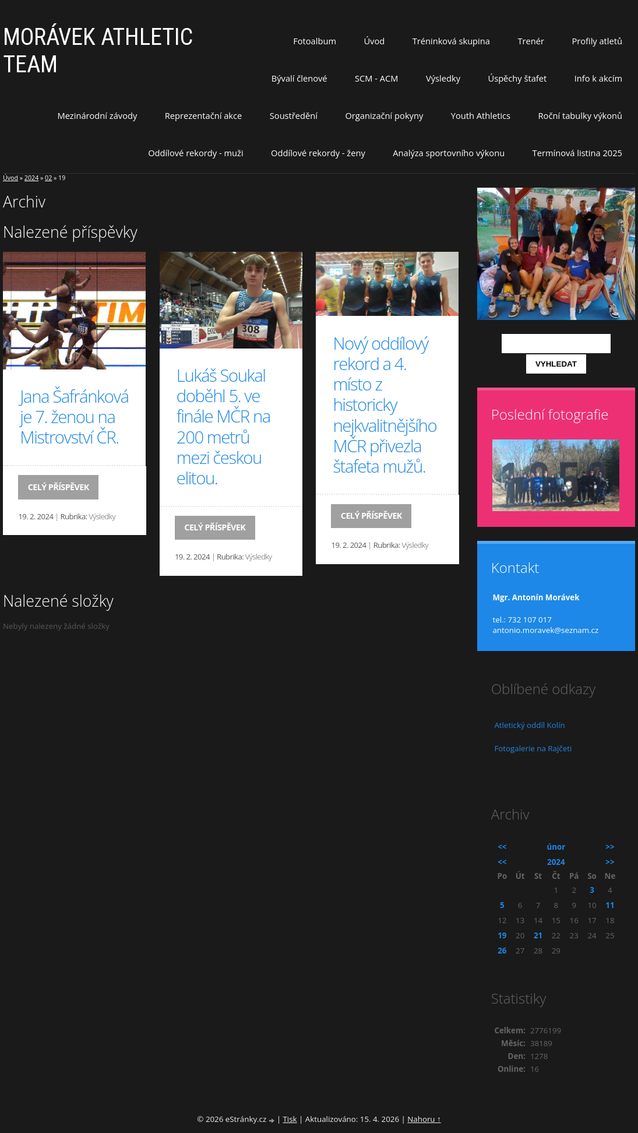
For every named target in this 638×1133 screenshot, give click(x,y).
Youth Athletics (480, 115)
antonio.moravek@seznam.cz (545, 630)
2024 (31, 178)
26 (502, 950)
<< (502, 847)
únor (556, 847)
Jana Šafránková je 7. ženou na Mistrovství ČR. (74, 417)
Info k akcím (598, 78)
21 (538, 935)
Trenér (530, 41)
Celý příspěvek (58, 486)
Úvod (374, 41)
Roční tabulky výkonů (580, 115)
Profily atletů (597, 41)
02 (48, 178)
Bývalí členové (299, 78)
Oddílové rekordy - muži (195, 153)
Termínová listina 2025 (577, 153)
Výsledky (443, 78)
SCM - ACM (376, 78)
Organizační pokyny (384, 115)
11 (609, 905)
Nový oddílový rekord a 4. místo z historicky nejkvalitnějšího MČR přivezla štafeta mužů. (384, 405)
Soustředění (294, 115)
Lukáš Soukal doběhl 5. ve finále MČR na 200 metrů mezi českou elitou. (223, 427)
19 (502, 935)
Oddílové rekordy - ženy (318, 153)
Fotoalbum (314, 41)
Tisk (290, 1119)
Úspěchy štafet (517, 78)
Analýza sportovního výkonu (449, 153)
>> (609, 847)
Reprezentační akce (203, 115)
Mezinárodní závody (97, 115)
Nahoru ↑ (423, 1119)
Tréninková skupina (451, 41)
